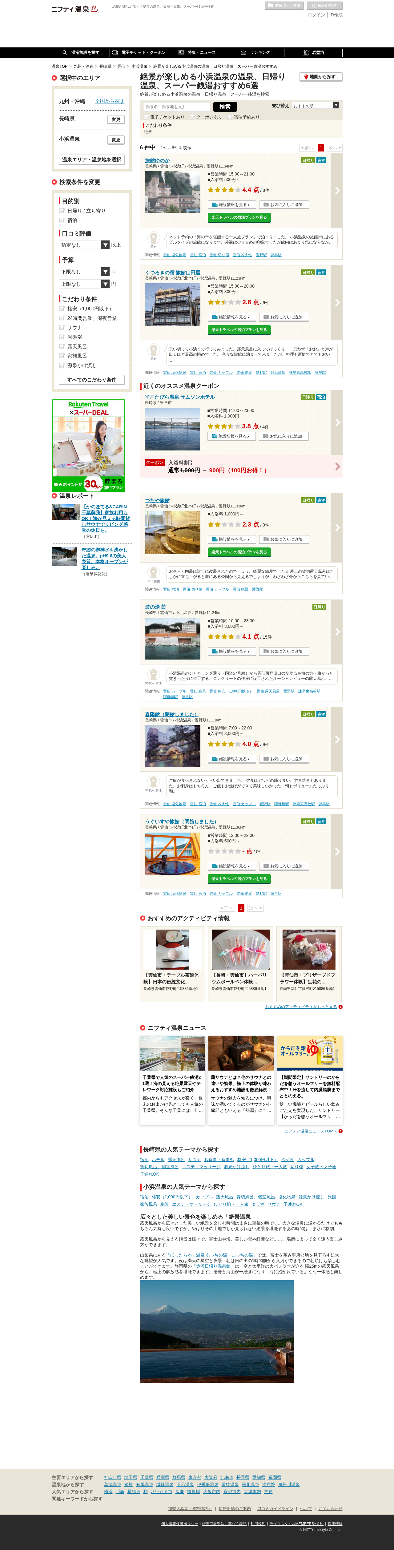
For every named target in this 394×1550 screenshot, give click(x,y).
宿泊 (144, 1159)
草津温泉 (112, 1484)
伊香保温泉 (208, 1484)
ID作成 (336, 14)
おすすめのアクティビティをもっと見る (301, 1006)
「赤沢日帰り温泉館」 (213, 1266)
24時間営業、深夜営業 (92, 318)
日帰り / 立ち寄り (86, 210)
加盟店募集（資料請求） (190, 1509)
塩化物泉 (287, 1196)
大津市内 (252, 1491)
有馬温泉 (144, 1484)
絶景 (164, 1204)
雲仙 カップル (220, 372)
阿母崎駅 (278, 372)
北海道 (226, 1477)
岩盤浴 (74, 337)
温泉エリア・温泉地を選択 (91, 159)
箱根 (128, 1484)
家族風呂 (148, 1204)
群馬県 (178, 1477)
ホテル (158, 1159)
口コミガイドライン (275, 1509)
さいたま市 (161, 1491)
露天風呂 (176, 1159)
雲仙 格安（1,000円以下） (231, 691)
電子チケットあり (167, 117)
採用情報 (335, 1524)
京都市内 (232, 1491)
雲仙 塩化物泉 (174, 255)
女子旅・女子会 (321, 1166)
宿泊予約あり (247, 117)
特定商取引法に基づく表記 (224, 1524)
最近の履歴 (325, 6)
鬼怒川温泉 (289, 1484)
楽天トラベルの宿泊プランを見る (239, 217)
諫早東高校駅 (300, 372)
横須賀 (133, 1491)
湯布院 (268, 1484)
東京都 (194, 1477)
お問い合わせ (331, 1509)
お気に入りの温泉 (284, 6)
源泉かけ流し (237, 1166)
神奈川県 (112, 1477)
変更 (116, 119)
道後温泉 (230, 1484)
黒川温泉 (250, 1484)
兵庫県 (162, 1477)
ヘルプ (306, 1509)
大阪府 (210, 1477)
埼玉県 (130, 1477)
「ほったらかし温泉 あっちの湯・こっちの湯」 (212, 1255)
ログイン (316, 14)
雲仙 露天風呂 (267, 691)
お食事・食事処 (219, 1159)
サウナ (194, 1159)
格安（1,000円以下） (257, 1159)
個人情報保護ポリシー (179, 1524)
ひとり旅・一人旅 (270, 1166)
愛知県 (258, 1477)
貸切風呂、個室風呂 (159, 1166)
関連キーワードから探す (77, 1498)
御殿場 (193, 1491)
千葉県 (146, 1477)
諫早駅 (276, 255)
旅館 (332, 1196)
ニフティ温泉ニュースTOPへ (310, 1131)
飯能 (179, 1491)
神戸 (268, 1491)
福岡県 (274, 1477)
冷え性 (287, 1159)
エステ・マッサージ (201, 1166)
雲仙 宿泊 (198, 255)
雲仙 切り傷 (219, 255)
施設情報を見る (233, 204)
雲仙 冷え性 (242, 255)
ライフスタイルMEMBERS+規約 (297, 1524)
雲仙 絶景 (244, 372)
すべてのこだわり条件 (91, 379)
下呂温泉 (185, 1484)
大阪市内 (211, 1491)
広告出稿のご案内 (235, 1509)
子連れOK (149, 1174)
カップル (306, 1159)
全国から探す (110, 101)
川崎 (120, 1491)
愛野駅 (261, 255)
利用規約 (258, 1524)
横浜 (108, 1491)
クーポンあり (209, 117)
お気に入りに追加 (286, 204)
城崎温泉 (165, 1484)
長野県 (242, 1477)
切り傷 (296, 1166)
